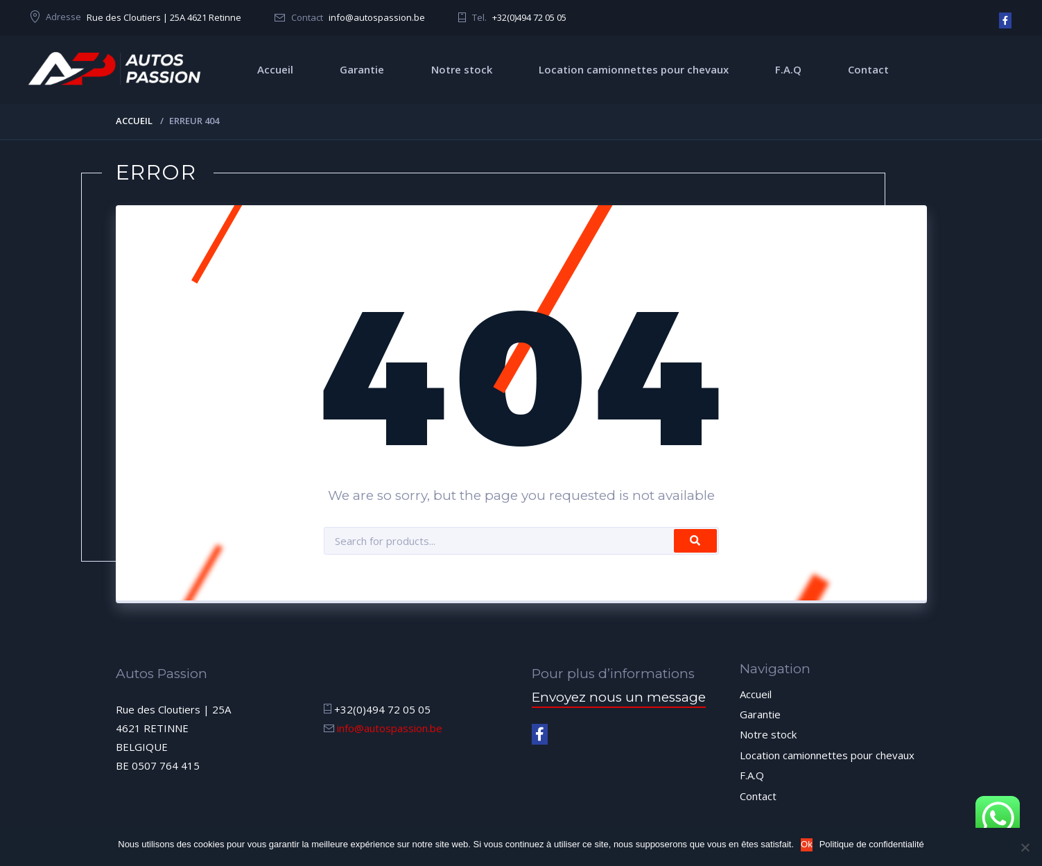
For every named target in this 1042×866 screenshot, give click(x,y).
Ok (807, 844)
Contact (868, 69)
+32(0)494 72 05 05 (529, 17)
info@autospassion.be (377, 17)
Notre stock (461, 69)
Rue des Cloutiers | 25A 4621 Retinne (164, 17)
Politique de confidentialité (871, 844)
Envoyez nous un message (619, 697)
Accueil (275, 69)
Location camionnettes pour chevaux (634, 69)
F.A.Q (788, 69)
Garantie (362, 69)
